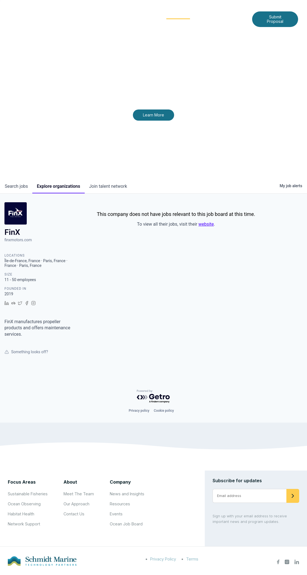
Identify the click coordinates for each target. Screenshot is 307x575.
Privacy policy (139, 411)
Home (88, 14)
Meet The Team (79, 493)
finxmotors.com (18, 240)
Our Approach (76, 503)
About (110, 14)
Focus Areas (141, 14)
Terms (192, 559)
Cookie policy (164, 411)
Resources (120, 503)
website (206, 224)
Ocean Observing (24, 503)
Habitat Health (21, 513)
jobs (16, 186)
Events (116, 513)
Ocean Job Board (126, 524)
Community (178, 14)
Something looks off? (26, 352)
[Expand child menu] (119, 14)
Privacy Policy (163, 559)
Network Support (24, 524)
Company (120, 482)
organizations (58, 186)
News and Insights (220, 14)
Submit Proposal (275, 19)
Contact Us (162, 23)
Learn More (153, 115)
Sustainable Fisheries (28, 493)
